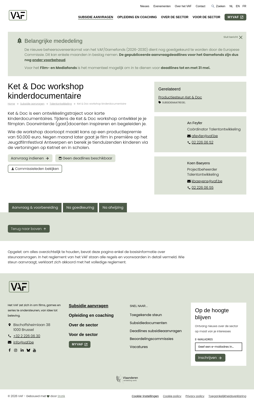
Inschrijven (207, 357)
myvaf (233, 17)
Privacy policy (194, 396)
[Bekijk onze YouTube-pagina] (34, 350)
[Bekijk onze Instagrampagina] (16, 350)
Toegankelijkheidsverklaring (227, 396)
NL (231, 6)
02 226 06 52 (202, 142)
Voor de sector (206, 17)
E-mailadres (204, 339)
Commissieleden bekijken (35, 168)
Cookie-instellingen (145, 396)
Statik (61, 396)
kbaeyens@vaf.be (207, 181)
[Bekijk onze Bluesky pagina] (28, 350)
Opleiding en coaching (137, 17)
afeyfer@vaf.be (205, 135)
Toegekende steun (146, 314)
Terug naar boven (26, 228)
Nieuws (144, 6)
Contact (200, 6)
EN (238, 6)
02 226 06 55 (202, 187)
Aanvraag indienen (27, 158)
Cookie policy (172, 396)
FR (244, 6)
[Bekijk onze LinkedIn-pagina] (22, 350)
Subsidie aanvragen (95, 17)
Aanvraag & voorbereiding (35, 207)
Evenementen (162, 6)
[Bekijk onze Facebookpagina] (9, 350)
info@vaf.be (23, 342)
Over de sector (174, 17)
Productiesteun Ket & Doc (180, 97)
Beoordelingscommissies (151, 338)
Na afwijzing (113, 207)
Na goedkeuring (80, 207)
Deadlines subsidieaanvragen (156, 330)
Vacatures (139, 346)
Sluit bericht (230, 37)
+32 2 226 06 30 (26, 336)
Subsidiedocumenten (148, 322)
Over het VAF (183, 6)
